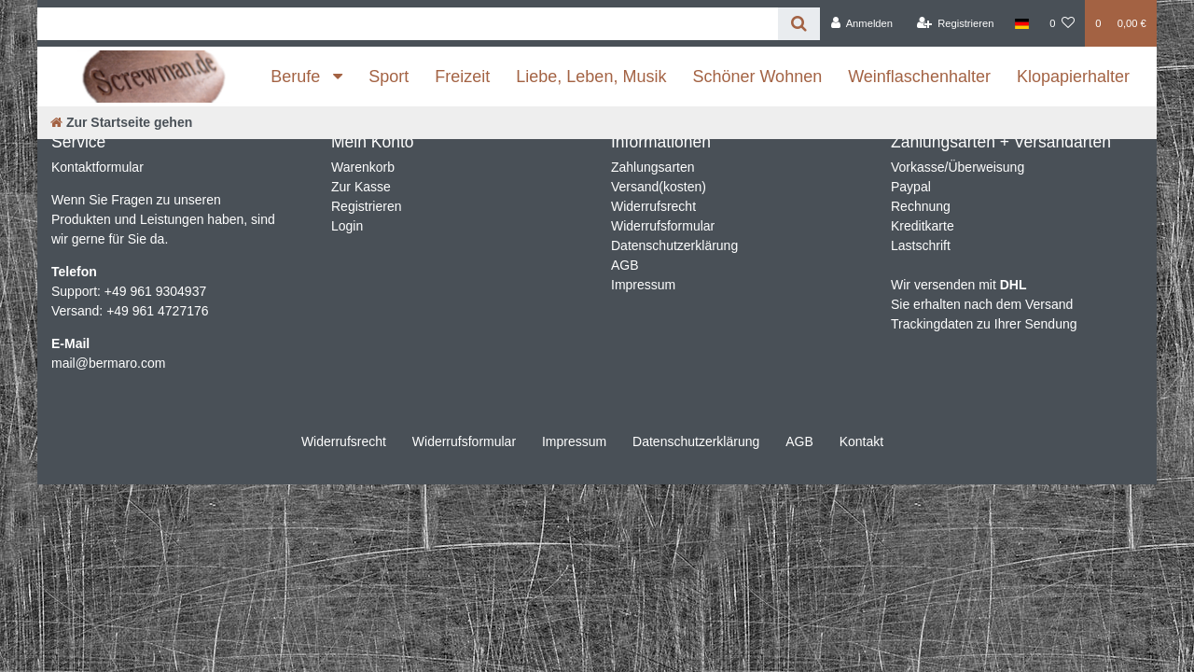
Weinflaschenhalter (919, 76)
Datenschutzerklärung (674, 245)
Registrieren (366, 206)
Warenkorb (363, 167)
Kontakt (861, 441)
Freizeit (462, 76)
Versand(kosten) (658, 186)
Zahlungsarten (653, 167)
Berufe (298, 76)
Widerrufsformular (663, 225)
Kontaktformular (97, 167)
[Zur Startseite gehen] (121, 122)
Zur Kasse (361, 186)
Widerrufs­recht (343, 441)
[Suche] (799, 23)
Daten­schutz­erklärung (695, 441)
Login (347, 225)
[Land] (1022, 23)
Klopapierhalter (1073, 76)
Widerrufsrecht (653, 206)
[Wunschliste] (1062, 23)
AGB (625, 265)
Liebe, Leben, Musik (591, 76)
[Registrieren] (955, 23)
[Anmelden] (861, 23)
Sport (388, 76)
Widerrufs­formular (464, 441)
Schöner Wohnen (757, 76)
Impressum (643, 284)
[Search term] (407, 23)
